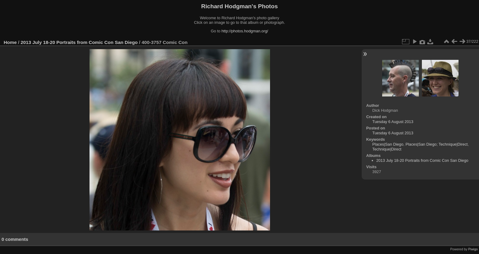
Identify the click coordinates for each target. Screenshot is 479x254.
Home (10, 42)
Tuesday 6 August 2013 (392, 121)
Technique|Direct (386, 149)
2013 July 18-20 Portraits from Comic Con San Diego (79, 42)
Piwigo (473, 249)
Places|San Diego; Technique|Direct (436, 144)
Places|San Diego (388, 144)
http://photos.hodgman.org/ (244, 31)
